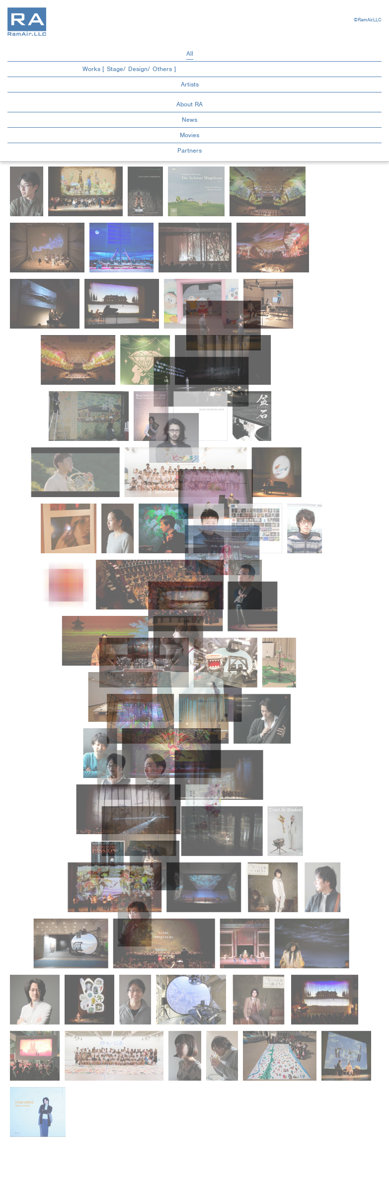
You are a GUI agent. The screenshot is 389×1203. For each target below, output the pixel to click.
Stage (115, 69)
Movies (189, 135)
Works (92, 69)
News (189, 119)
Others (162, 69)
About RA (189, 104)
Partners (189, 150)
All (189, 53)
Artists (190, 84)
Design (138, 69)
